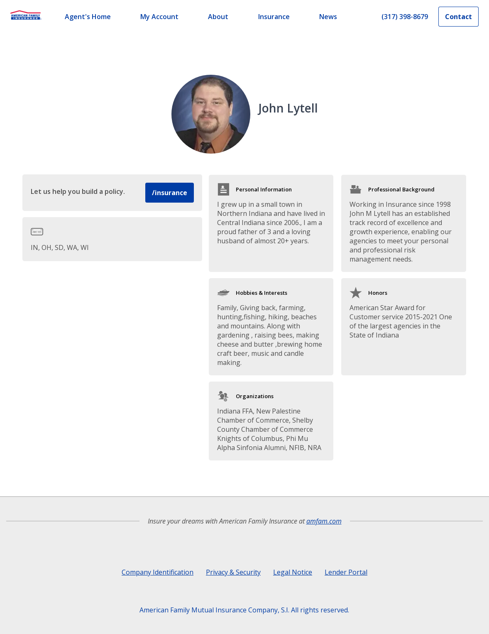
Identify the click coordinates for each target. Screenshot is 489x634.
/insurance (169, 192)
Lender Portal (346, 572)
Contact (458, 16)
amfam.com (324, 521)
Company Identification (157, 572)
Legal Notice (292, 572)
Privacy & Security (233, 572)
